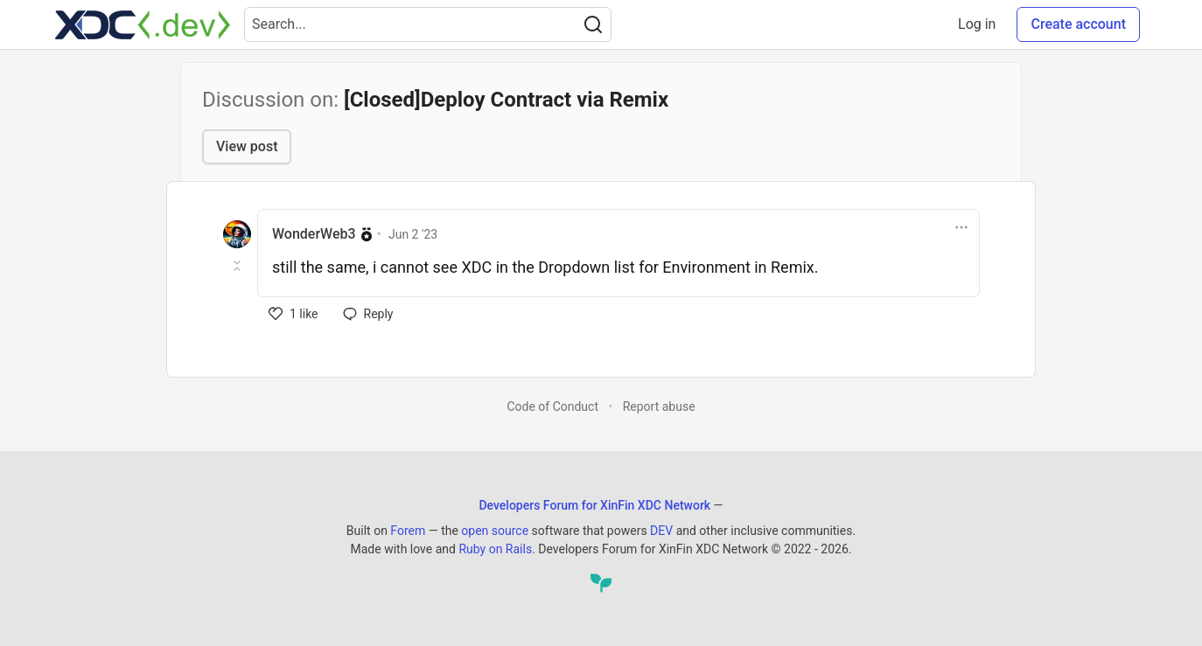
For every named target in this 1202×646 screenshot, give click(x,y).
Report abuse (659, 406)
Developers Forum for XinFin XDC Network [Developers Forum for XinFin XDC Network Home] (594, 505)
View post (246, 146)
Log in (977, 24)
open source (494, 531)
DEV (661, 531)
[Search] (593, 24)
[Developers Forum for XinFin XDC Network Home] (142, 24)
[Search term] (427, 24)
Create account (1078, 24)
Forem (407, 531)
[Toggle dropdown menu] (961, 227)
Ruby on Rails (495, 549)
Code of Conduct (552, 406)
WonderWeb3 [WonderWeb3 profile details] (314, 234)
